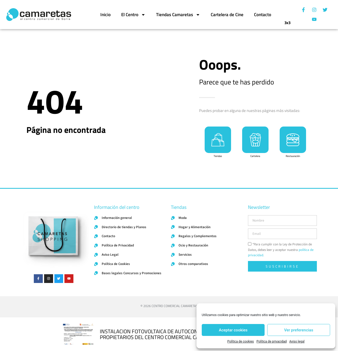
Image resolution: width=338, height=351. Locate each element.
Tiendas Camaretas (178, 15)
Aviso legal (296, 341)
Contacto (262, 14)
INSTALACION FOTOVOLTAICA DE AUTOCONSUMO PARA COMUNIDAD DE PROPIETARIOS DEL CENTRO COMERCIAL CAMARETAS (181, 334)
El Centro (133, 15)
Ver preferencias (298, 330)
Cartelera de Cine (227, 14)
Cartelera (255, 156)
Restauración (293, 156)
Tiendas (218, 156)
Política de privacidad (271, 341)
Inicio (105, 14)
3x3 (287, 21)
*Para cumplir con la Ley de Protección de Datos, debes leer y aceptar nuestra (280, 250)
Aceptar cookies (233, 330)
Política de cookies (240, 341)
